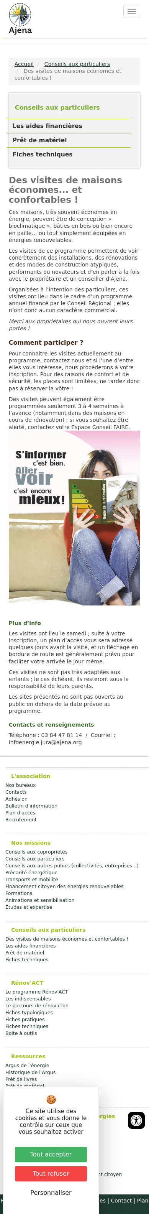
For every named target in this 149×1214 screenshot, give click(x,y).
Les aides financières (47, 126)
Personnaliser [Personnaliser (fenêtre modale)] (50, 1192)
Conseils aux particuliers (77, 64)
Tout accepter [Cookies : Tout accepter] (51, 1154)
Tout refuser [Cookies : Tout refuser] (51, 1173)
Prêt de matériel (40, 140)
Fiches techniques (43, 154)
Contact (121, 1201)
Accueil (24, 64)
